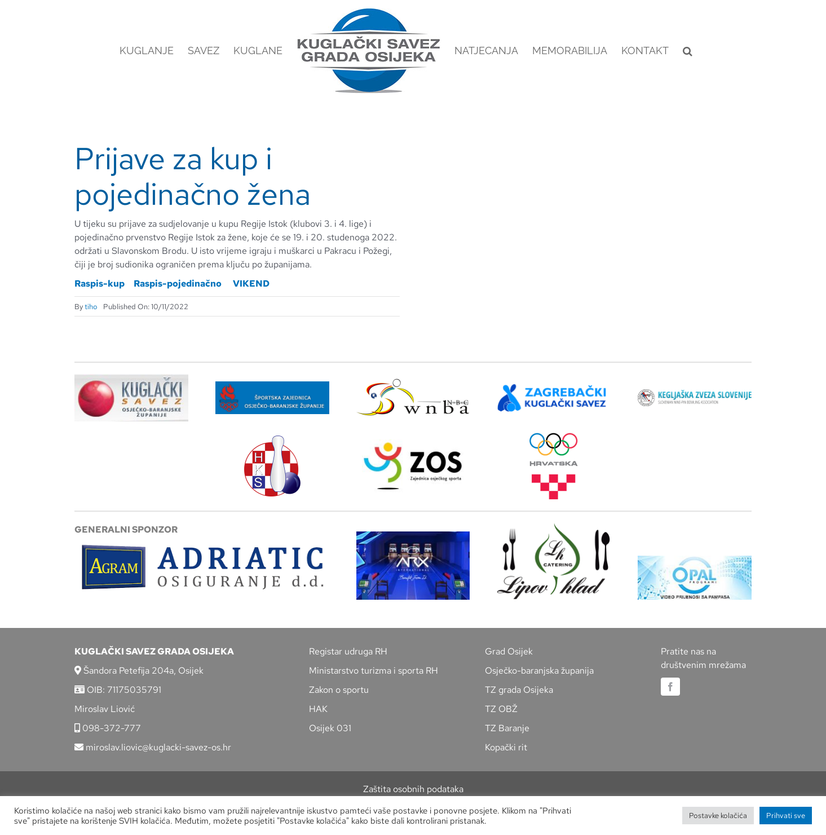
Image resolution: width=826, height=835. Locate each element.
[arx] (413, 536)
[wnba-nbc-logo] (412, 383)
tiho (91, 306)
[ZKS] (554, 387)
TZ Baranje (507, 728)
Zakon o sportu (339, 690)
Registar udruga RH (348, 651)
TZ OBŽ (501, 709)
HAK (318, 709)
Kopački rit (506, 747)
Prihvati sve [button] (785, 815)
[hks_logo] (272, 440)
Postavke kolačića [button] (718, 815)
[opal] (695, 560)
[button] (687, 50)
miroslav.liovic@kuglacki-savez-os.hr (152, 747)
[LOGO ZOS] (412, 444)
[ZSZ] (272, 386)
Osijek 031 (330, 728)
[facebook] (670, 687)
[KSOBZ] (131, 378)
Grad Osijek (509, 651)
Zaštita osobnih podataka (413, 789)
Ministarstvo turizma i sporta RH (373, 670)
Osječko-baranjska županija (539, 670)
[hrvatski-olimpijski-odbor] (553, 437)
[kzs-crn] (695, 393)
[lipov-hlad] (554, 527)
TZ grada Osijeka (519, 690)
